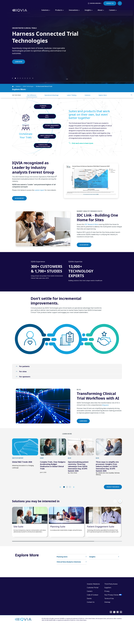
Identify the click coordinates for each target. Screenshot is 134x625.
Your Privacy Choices (111, 595)
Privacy (106, 591)
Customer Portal (92, 588)
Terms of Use (109, 598)
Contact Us (90, 602)
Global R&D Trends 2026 (22, 462)
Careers (89, 591)
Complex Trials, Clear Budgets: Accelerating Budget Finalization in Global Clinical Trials (53, 465)
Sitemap (107, 602)
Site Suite (18, 526)
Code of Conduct (92, 595)
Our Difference (31, 95)
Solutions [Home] (18, 86)
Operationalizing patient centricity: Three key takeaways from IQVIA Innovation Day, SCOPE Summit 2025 (78, 466)
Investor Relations (93, 584)
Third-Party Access (111, 584)
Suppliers (107, 588)
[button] (12, 78)
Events (89, 598)
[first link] (25, 446)
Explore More (103, 95)
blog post (105, 414)
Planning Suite (57, 526)
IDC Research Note (91, 233)
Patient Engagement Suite (100, 526)
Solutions (87, 95)
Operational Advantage (51, 95)
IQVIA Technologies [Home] (28, 86)
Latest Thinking (71, 95)
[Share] (131, 95)
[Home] (14, 86)
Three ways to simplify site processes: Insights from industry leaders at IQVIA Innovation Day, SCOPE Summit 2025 (107, 466)
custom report (39, 199)
